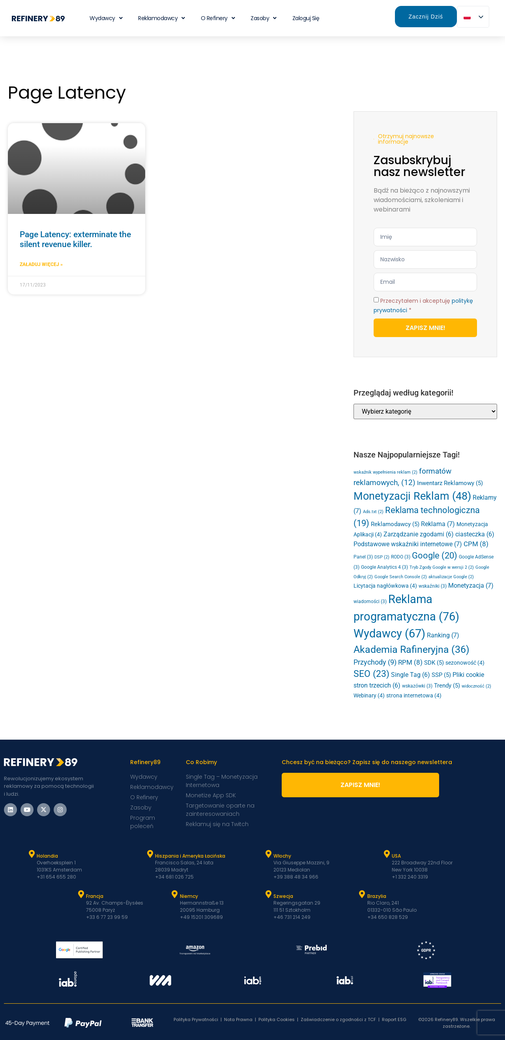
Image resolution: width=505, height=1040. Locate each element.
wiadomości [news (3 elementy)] (370, 601)
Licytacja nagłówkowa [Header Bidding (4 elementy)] (385, 586)
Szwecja (283, 896)
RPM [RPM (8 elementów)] (410, 662)
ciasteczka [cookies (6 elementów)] (474, 534)
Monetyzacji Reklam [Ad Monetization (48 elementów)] (412, 496)
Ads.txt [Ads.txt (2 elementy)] (373, 511)
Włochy (282, 856)
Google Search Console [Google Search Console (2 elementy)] (400, 576)
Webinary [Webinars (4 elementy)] (369, 695)
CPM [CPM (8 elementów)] (476, 544)
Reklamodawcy (161, 18)
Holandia (47, 856)
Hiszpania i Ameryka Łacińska (190, 856)
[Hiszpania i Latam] (150, 854)
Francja (94, 896)
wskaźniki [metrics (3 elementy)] (433, 586)
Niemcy (189, 896)
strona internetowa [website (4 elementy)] (413, 695)
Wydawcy (106, 18)
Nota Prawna (238, 1019)
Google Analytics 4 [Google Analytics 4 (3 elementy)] (384, 567)
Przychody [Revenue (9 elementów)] (375, 662)
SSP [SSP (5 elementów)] (441, 674)
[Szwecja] (268, 894)
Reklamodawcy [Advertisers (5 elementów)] (395, 524)
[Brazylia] (362, 894)
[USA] (387, 854)
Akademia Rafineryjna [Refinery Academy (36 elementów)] (411, 649)
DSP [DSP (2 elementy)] (381, 557)
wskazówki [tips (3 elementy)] (417, 686)
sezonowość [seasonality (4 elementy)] (464, 663)
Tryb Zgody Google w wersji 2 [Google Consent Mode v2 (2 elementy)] (442, 567)
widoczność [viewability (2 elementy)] (476, 686)
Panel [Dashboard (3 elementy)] (363, 557)
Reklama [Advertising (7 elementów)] (438, 524)
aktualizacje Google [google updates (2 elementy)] (451, 576)
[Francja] (81, 894)
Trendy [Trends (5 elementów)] (447, 685)
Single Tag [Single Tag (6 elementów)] (410, 674)
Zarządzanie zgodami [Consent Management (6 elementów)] (418, 534)
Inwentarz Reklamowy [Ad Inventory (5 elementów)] (450, 483)
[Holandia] (32, 854)
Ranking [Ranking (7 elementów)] (443, 635)
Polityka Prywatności (196, 1019)
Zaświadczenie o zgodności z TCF (338, 1019)
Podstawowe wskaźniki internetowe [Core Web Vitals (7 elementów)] (408, 544)
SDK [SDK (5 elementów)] (434, 662)
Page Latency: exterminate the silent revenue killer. (75, 239)
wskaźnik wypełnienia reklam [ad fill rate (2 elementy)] (385, 472)
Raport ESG (394, 1019)
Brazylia (376, 896)
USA (396, 856)
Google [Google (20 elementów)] (434, 555)
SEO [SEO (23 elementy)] (371, 674)
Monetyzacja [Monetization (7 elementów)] (471, 585)
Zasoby (264, 18)
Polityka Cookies (276, 1019)
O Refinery (218, 18)
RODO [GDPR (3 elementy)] (400, 557)
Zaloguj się (306, 18)
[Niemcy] (175, 894)
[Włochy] (268, 854)
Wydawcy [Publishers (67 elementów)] (389, 633)
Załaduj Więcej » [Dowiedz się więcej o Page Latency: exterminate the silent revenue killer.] (41, 264)
